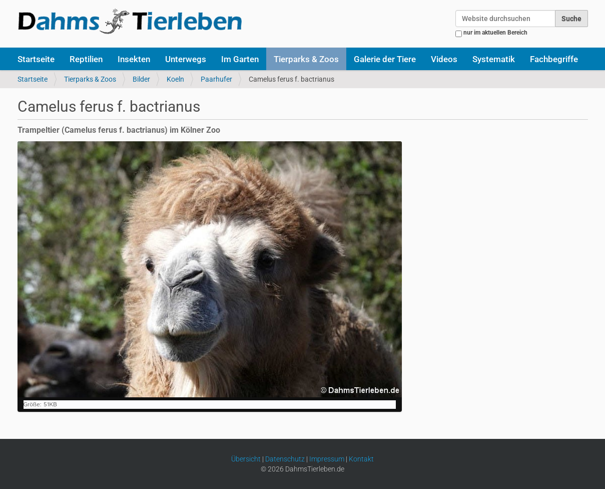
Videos (444, 59)
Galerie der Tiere (385, 59)
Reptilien (86, 59)
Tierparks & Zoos (306, 59)
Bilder (141, 79)
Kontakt (361, 459)
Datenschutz (285, 459)
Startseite (36, 59)
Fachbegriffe (554, 59)
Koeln (175, 79)
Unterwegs (185, 59)
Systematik (493, 59)
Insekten (134, 59)
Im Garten (240, 59)
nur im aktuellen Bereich (495, 32)
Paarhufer (216, 79)
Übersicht (246, 459)
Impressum (326, 459)
